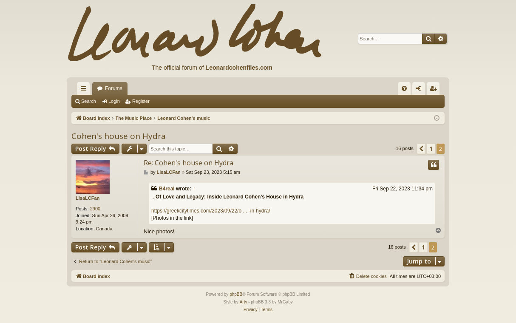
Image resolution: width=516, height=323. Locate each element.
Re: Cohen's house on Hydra (188, 163)
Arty (243, 302)
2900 (95, 208)
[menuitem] (404, 88)
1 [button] (431, 148)
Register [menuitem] (435, 90)
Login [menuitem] (420, 90)
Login (114, 101)
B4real (167, 189)
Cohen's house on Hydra (118, 136)
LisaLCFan (87, 198)
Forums (113, 88)
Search (88, 101)
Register (141, 101)
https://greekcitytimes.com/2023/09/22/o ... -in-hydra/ (210, 211)
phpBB (236, 294)
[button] (421, 149)
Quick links (85, 90)
